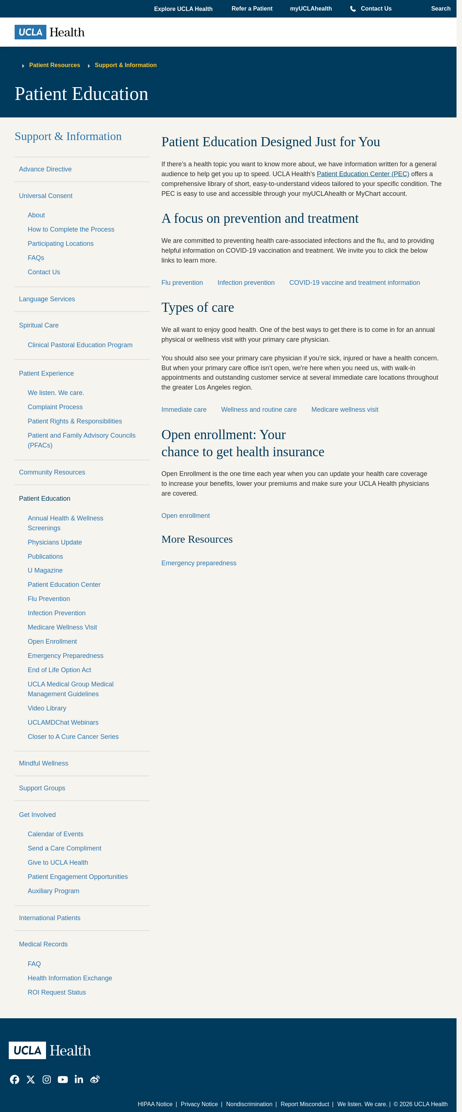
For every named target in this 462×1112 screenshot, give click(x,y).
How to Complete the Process (71, 229)
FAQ (34, 964)
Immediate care (184, 409)
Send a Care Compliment (64, 848)
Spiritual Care (39, 325)
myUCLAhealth (311, 8)
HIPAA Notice (155, 1104)
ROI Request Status (57, 992)
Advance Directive (45, 169)
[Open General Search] (439, 9)
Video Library (47, 708)
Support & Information (126, 65)
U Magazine (45, 570)
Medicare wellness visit (345, 409)
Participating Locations (60, 243)
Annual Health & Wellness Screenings (65, 523)
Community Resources (52, 472)
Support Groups (42, 788)
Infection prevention (246, 282)
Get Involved (37, 814)
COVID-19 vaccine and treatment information (354, 282)
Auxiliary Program (54, 891)
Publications (45, 556)
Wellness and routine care (259, 409)
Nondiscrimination (249, 1104)
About (36, 215)
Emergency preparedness (198, 563)
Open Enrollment (52, 641)
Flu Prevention (49, 599)
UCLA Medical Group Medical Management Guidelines (71, 689)
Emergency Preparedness (65, 655)
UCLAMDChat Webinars (63, 722)
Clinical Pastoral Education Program (80, 345)
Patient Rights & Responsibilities (75, 421)
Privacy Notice (199, 1104)
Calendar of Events (56, 834)
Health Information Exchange (70, 978)
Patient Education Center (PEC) (363, 174)
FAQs (36, 257)
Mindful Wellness (43, 763)
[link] (14, 1079)
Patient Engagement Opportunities (78, 876)
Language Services (47, 299)
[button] (184, 9)
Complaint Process (55, 407)
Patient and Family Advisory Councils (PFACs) (81, 440)
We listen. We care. (56, 392)
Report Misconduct (304, 1104)
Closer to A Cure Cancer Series (73, 736)
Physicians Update (55, 542)
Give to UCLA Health (58, 862)
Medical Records (43, 944)
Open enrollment (185, 515)
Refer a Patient (252, 8)
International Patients (50, 918)
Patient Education (44, 498)
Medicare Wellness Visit (62, 627)
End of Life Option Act (59, 670)
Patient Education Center (64, 584)
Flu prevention (182, 282)
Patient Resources (54, 65)
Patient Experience (46, 373)
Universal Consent (46, 195)
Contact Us (376, 8)
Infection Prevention (57, 613)
